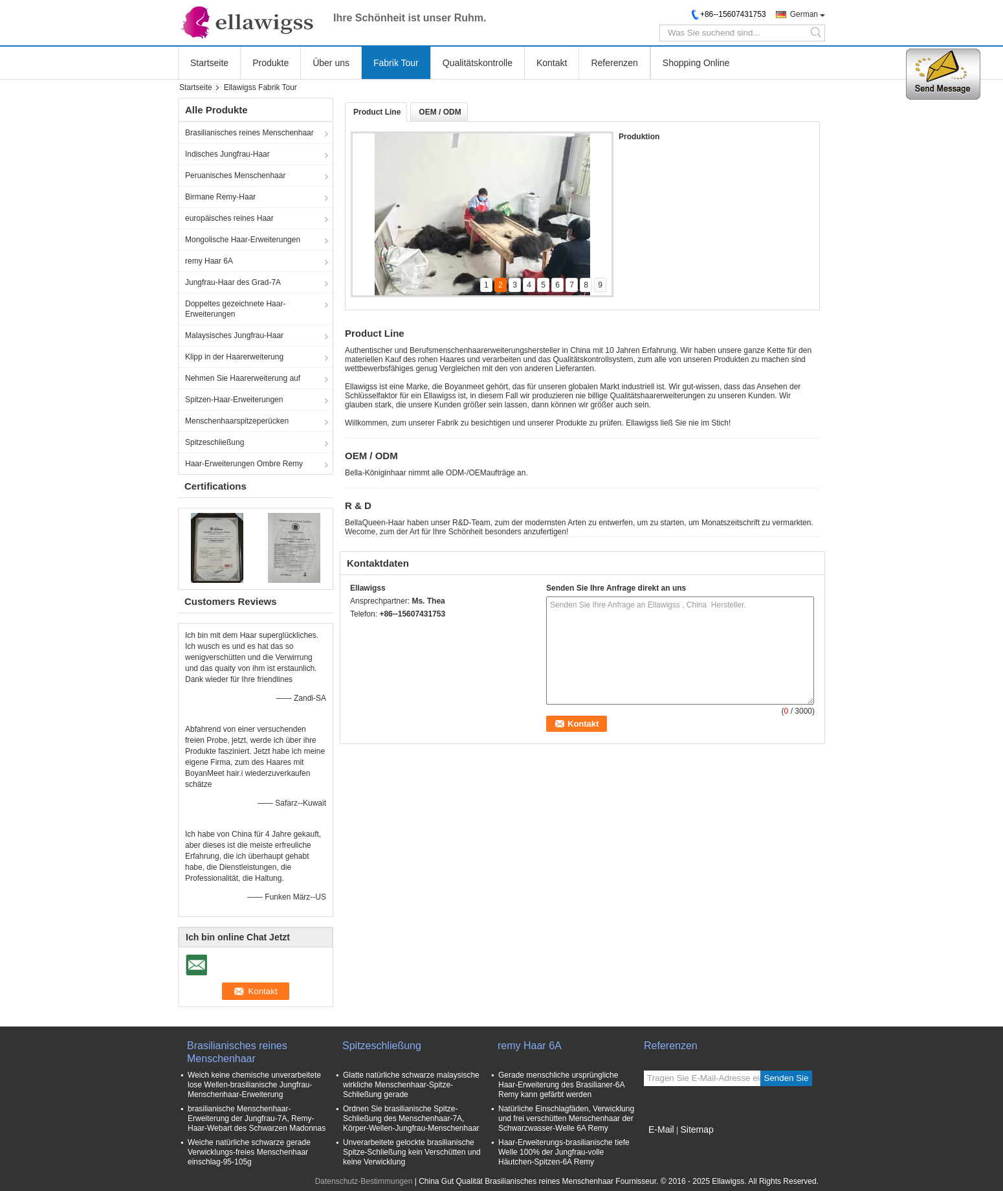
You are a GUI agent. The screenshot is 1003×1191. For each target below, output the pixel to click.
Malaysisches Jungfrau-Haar (234, 335)
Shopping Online (696, 63)
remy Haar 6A (209, 261)
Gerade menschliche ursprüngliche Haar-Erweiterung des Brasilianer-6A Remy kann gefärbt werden (561, 1085)
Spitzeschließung (214, 442)
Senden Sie (786, 1078)
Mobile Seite (669, 1145)
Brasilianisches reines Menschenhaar (249, 132)
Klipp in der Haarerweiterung (234, 356)
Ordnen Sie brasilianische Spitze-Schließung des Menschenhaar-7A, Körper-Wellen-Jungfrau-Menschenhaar (411, 1118)
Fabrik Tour (396, 63)
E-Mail (661, 1129)
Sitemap (696, 1129)
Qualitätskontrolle (478, 63)
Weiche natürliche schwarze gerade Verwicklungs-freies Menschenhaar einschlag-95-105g (249, 1152)
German (804, 14)
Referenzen (614, 63)
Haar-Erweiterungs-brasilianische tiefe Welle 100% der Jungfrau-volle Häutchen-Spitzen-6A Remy (564, 1152)
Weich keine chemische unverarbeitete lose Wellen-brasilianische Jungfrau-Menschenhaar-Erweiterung (254, 1085)
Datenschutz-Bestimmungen (364, 1181)
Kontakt (551, 63)
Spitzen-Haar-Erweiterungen (234, 399)
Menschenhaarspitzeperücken (237, 420)
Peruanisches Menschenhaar (235, 175)
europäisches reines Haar (229, 218)
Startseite (209, 63)
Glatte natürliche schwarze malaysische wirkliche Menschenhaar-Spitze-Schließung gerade (411, 1085)
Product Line (377, 112)
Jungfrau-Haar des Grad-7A (233, 282)
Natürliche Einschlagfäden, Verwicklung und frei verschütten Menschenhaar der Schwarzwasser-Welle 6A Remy (566, 1118)
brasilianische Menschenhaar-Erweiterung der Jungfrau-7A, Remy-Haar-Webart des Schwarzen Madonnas (256, 1118)
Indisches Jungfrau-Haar (227, 154)
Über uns (331, 63)
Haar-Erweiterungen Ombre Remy (244, 463)
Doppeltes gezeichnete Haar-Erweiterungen (235, 309)
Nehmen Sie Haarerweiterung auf (242, 378)
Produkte (270, 63)
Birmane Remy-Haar (220, 196)
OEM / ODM (440, 112)
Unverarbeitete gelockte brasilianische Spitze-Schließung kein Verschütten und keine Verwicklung (412, 1152)
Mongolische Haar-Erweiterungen (242, 239)
